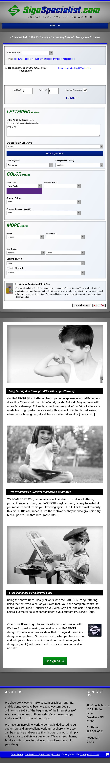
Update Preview (81, 305)
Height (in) (17, 90)
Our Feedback (32, 754)
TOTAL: (71, 98)
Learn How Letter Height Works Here (74, 68)
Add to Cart (99, 305)
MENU (55, 25)
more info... (87, 414)
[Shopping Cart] (107, 755)
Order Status (17, 754)
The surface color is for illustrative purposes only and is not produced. (44, 59)
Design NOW (55, 661)
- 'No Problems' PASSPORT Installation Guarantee (39, 492)
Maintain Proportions (74, 90)
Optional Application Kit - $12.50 (34, 284)
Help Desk (45, 754)
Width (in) (43, 90)
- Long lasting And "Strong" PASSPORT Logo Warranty (41, 391)
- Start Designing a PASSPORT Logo (29, 592)
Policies (56, 754)
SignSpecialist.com (89, 754)
